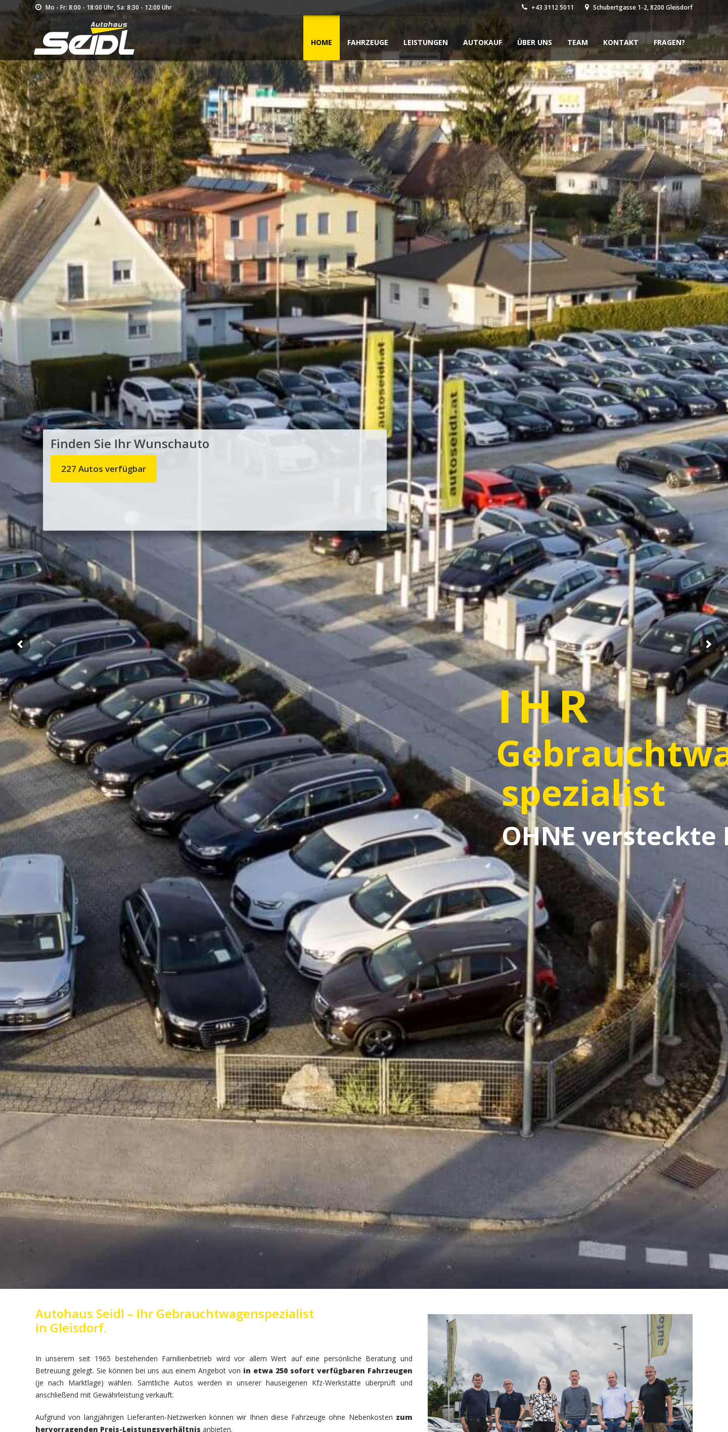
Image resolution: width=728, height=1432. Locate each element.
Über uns (534, 42)
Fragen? (669, 42)
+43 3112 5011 (548, 7)
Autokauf (482, 42)
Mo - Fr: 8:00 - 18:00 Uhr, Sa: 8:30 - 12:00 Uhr (103, 7)
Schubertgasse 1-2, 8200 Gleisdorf (639, 7)
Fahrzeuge (367, 42)
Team (577, 42)
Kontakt (621, 42)
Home (321, 42)
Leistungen (425, 42)
